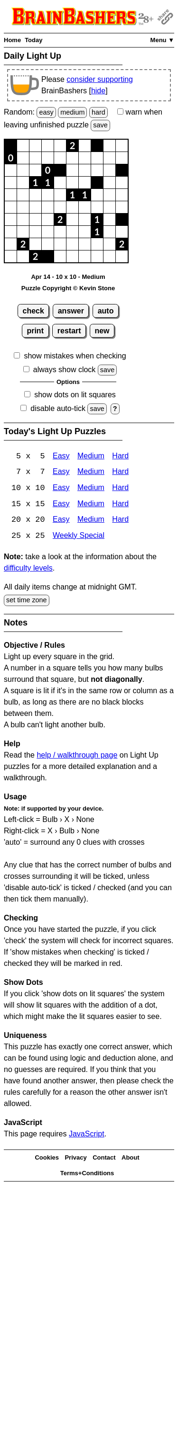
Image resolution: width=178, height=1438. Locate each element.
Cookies (47, 1158)
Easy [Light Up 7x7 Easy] (61, 473)
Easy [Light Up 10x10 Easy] (61, 489)
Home (12, 40)
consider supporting (99, 79)
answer (71, 311)
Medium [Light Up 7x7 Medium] (90, 473)
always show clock (64, 370)
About (131, 1158)
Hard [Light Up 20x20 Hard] (120, 521)
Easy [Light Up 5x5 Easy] (61, 457)
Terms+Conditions (87, 1174)
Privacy (75, 1158)
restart (69, 331)
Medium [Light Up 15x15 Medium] (90, 505)
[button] (11, 146)
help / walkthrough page (77, 756)
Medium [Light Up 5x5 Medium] (90, 457)
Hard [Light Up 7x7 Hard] (120, 473)
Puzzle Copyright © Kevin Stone (68, 288)
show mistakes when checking (75, 356)
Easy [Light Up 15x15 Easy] (61, 505)
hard (98, 112)
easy (46, 112)
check (33, 311)
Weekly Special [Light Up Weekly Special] (78, 537)
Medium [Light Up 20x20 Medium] (90, 521)
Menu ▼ (162, 40)
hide (98, 91)
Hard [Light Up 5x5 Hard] (120, 457)
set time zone (26, 601)
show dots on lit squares (75, 395)
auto (106, 311)
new (101, 331)
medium (72, 112)
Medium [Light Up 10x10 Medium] (90, 489)
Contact (104, 1158)
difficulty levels (28, 569)
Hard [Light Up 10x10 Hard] (120, 489)
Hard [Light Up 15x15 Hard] (120, 505)
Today (33, 40)
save (100, 125)
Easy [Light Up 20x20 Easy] (61, 521)
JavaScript (86, 1135)
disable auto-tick (57, 408)
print (35, 331)
